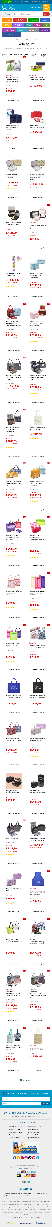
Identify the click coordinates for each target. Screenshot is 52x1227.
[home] (8, 7)
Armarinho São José (14, 100)
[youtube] (33, 1157)
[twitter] (37, 1157)
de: (7, 85)
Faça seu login (24, 2)
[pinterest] (22, 1157)
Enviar (45, 1104)
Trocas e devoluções (33, 1135)
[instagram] (26, 1157)
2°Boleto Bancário (32, 1129)
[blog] (18, 1157)
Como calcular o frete (15, 1132)
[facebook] (14, 1157)
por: (31, 86)
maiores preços (43, 55)
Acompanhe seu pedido (34, 1127)
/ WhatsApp (28, 1113)
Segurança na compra (33, 1137)
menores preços (33, 55)
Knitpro (14, 148)
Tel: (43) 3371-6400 (35, 7)
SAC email (42, 1113)
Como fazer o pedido (15, 1127)
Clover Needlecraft (14, 296)
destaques (13, 54)
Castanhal (38, 1070)
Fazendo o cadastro (15, 1129)
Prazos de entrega (14, 1137)
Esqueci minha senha (15, 1135)
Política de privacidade (33, 1132)
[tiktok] (30, 1157)
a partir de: (9, 88)
